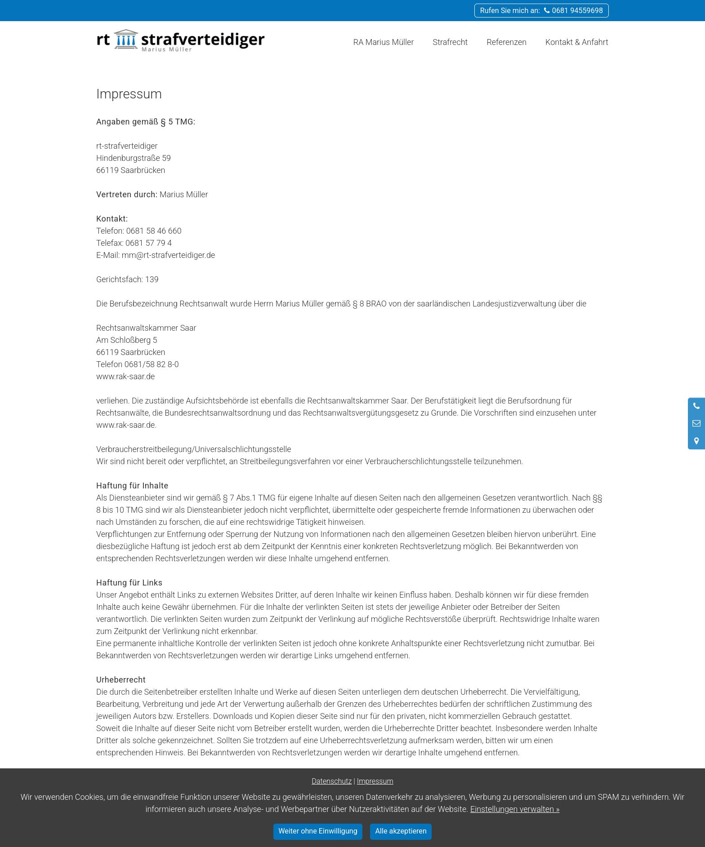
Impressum (375, 781)
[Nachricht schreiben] (696, 423)
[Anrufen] (696, 406)
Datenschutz (332, 781)
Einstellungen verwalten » (515, 809)
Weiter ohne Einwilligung (317, 831)
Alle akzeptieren (401, 831)
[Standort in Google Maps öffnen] (696, 440)
